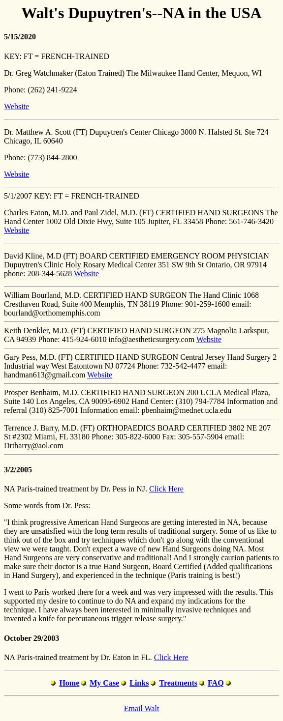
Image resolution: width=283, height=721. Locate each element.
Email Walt (141, 708)
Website (16, 106)
